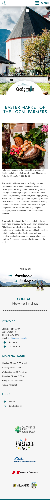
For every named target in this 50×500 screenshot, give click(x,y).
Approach (13, 342)
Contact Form (14, 346)
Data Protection (15, 406)
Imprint (12, 401)
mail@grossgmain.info (17, 338)
